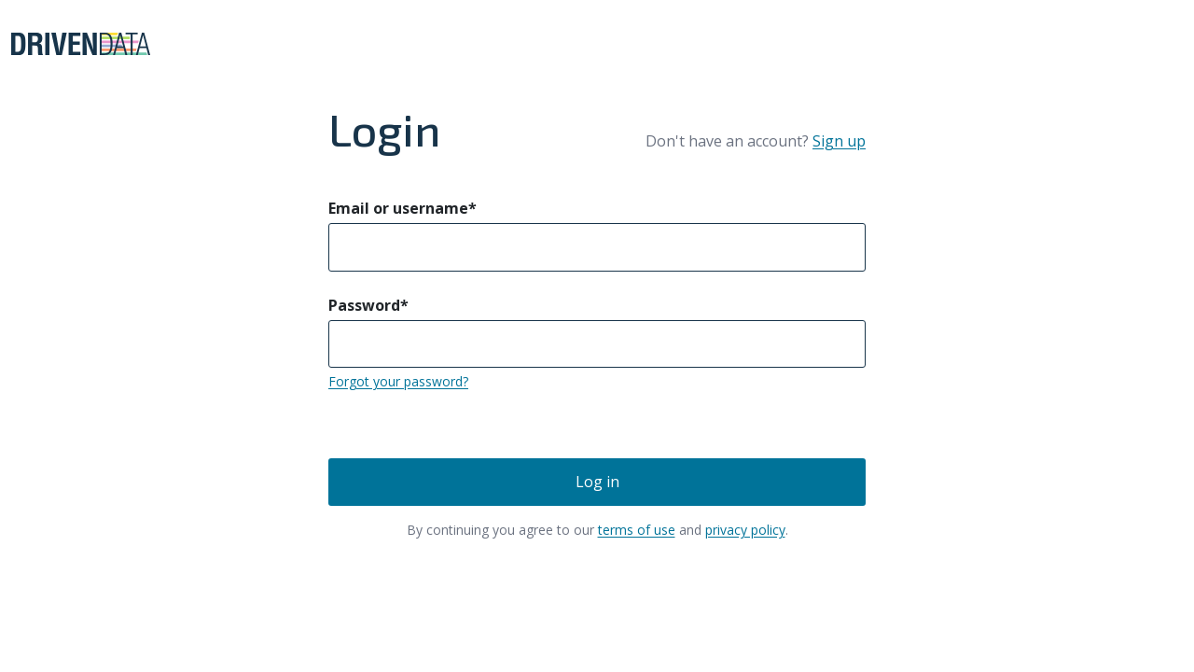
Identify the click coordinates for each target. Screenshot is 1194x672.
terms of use (636, 530)
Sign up (839, 141)
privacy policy (745, 530)
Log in (597, 481)
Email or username (402, 208)
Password (368, 305)
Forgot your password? (398, 381)
